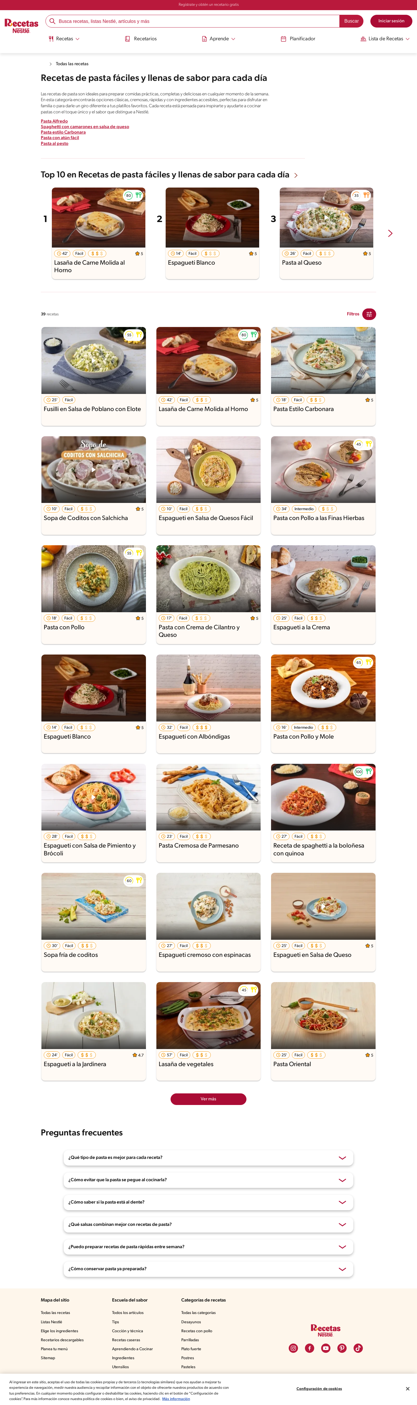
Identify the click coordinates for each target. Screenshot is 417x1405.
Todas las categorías (198, 1313)
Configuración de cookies (319, 1389)
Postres (187, 1358)
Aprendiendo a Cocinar (132, 1349)
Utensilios (120, 1367)
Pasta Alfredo (54, 121)
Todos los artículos (128, 1313)
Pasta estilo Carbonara (63, 132)
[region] (208, 1389)
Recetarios (140, 38)
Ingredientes (123, 1358)
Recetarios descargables (62, 1340)
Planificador (298, 38)
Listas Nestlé (51, 1322)
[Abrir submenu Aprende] (218, 38)
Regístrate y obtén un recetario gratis (209, 5)
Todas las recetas (72, 64)
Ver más (208, 1099)
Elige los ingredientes (59, 1331)
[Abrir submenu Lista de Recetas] (386, 38)
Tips (115, 1322)
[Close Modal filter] (369, 314)
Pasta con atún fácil (60, 138)
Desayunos (191, 1322)
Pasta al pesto (54, 143)
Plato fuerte (191, 1349)
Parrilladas (190, 1340)
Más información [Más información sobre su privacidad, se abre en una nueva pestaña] (176, 1399)
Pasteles (188, 1367)
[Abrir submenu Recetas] (62, 38)
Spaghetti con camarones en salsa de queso (85, 127)
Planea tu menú (54, 1349)
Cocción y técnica (127, 1331)
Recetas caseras (126, 1340)
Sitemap (48, 1358)
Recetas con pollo (196, 1331)
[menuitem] (62, 40)
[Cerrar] (407, 1388)
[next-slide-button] (390, 234)
